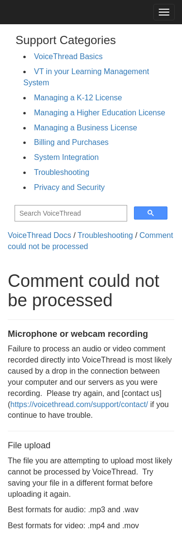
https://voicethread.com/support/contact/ (79, 404)
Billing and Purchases (71, 142)
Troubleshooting (61, 172)
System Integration (66, 157)
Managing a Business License (85, 128)
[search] (69, 213)
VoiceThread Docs (39, 235)
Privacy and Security (69, 187)
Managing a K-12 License (78, 98)
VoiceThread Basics (68, 56)
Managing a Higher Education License (99, 113)
